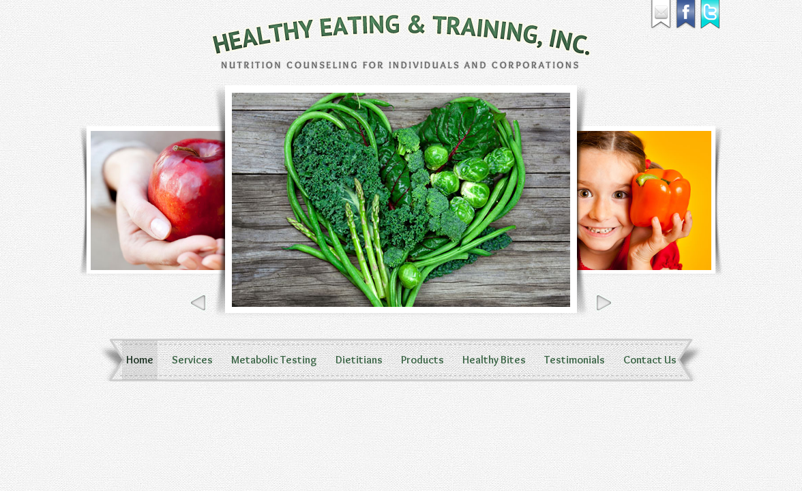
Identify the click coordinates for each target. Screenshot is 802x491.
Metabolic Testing (274, 359)
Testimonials (574, 359)
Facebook (686, 14)
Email (661, 14)
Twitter (711, 14)
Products (422, 359)
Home (139, 359)
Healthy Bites (494, 359)
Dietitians (359, 359)
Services (192, 359)
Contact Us (650, 359)
